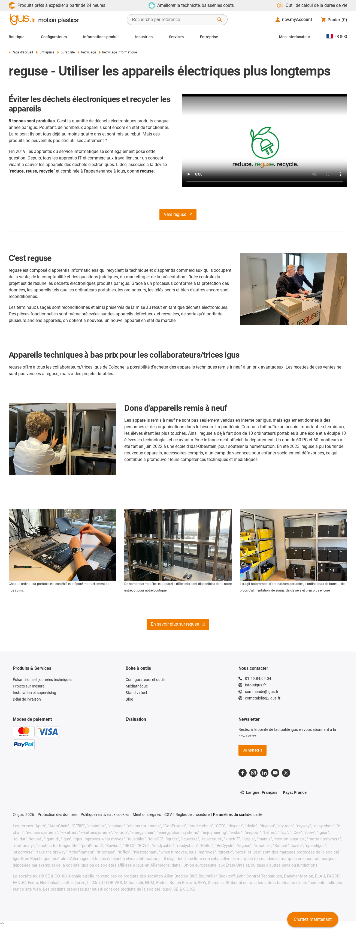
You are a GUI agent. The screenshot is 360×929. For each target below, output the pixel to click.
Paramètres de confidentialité (237, 814)
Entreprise (209, 37)
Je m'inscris (252, 750)
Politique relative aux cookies (105, 814)
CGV (168, 814)
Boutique (17, 37)
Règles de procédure (193, 814)
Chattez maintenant (313, 919)
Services (176, 37)
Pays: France (295, 792)
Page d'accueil (21, 52)
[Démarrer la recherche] (219, 19)
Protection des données (57, 814)
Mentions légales (147, 814)
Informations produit (101, 37)
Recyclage (87, 52)
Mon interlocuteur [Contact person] (294, 37)
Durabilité (66, 52)
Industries (144, 37)
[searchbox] (172, 19)
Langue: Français (258, 792)
